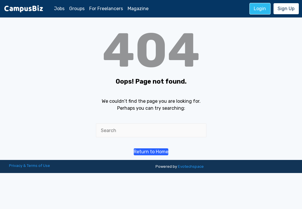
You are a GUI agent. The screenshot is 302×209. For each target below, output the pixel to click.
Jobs (59, 8)
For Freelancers (106, 8)
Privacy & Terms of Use (29, 165)
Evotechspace (191, 166)
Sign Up (286, 8)
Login (260, 8)
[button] (151, 151)
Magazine (138, 8)
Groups (77, 8)
